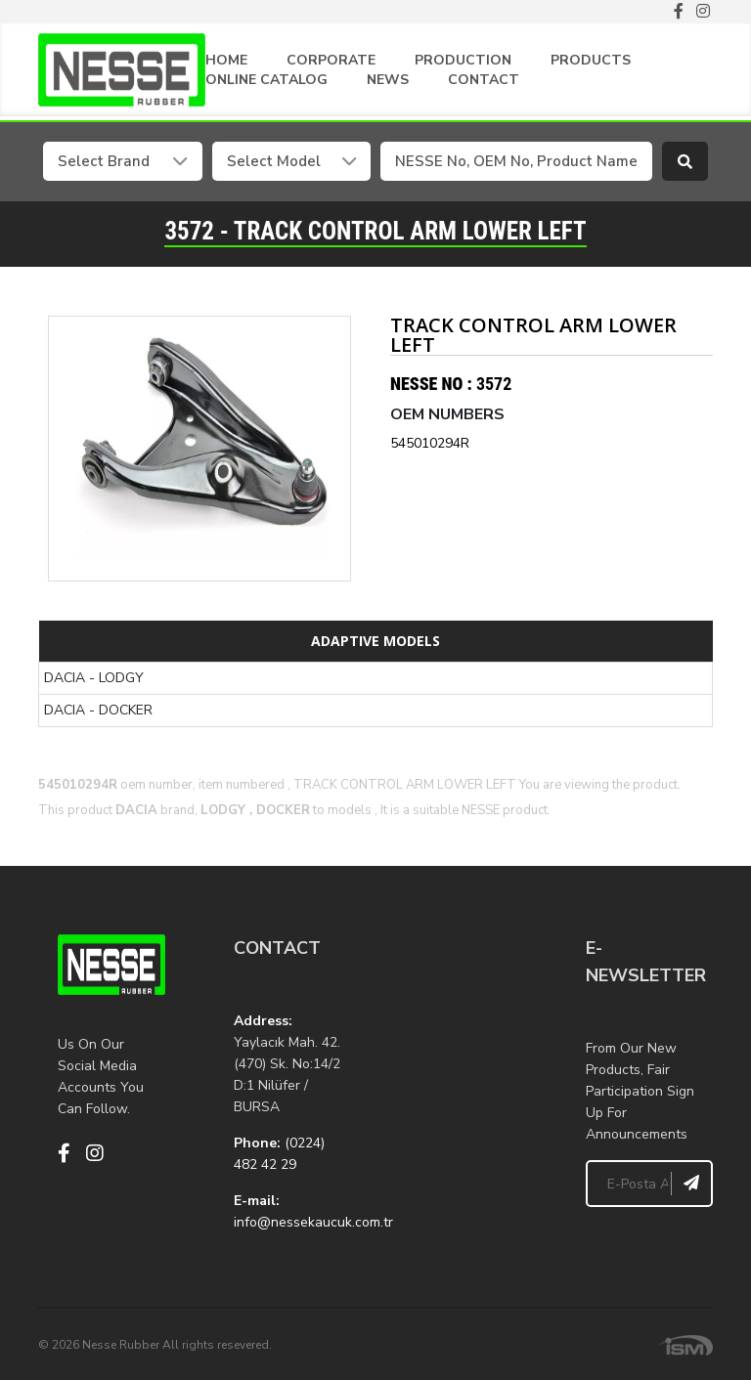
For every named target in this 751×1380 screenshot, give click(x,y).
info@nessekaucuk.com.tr (313, 1221)
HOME (226, 60)
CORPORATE (331, 60)
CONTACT (483, 79)
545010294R (429, 442)
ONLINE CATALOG (266, 79)
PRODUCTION (463, 60)
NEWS (388, 79)
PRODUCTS (591, 60)
